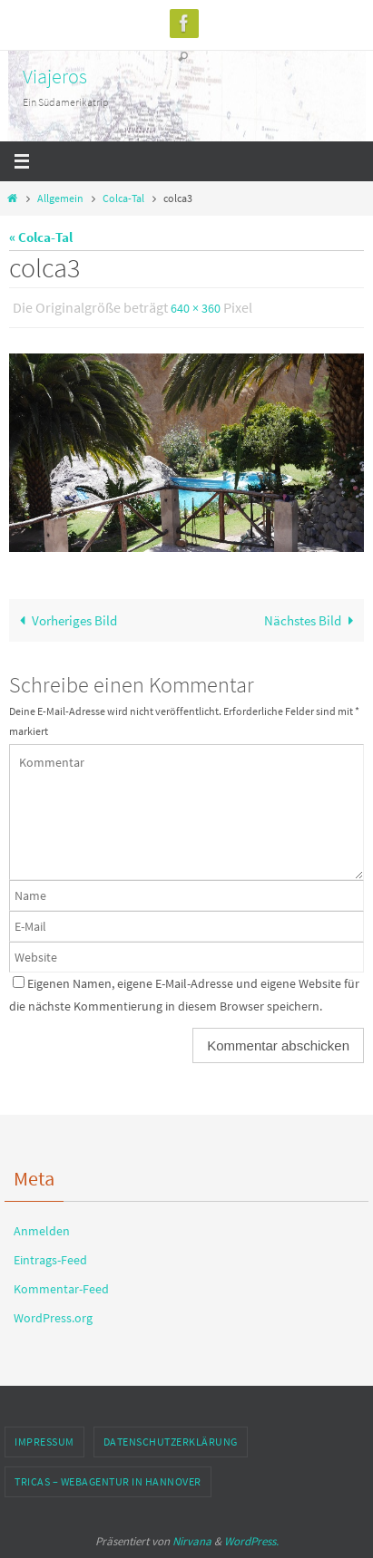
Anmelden (42, 1231)
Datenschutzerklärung (170, 1441)
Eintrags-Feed (50, 1260)
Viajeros (55, 76)
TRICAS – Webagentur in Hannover (108, 1481)
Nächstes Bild (312, 620)
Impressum (44, 1441)
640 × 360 (196, 308)
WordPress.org (53, 1318)
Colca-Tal (123, 198)
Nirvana (191, 1541)
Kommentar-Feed (61, 1289)
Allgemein (60, 198)
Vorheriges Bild (65, 620)
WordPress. (251, 1541)
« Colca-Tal (41, 237)
